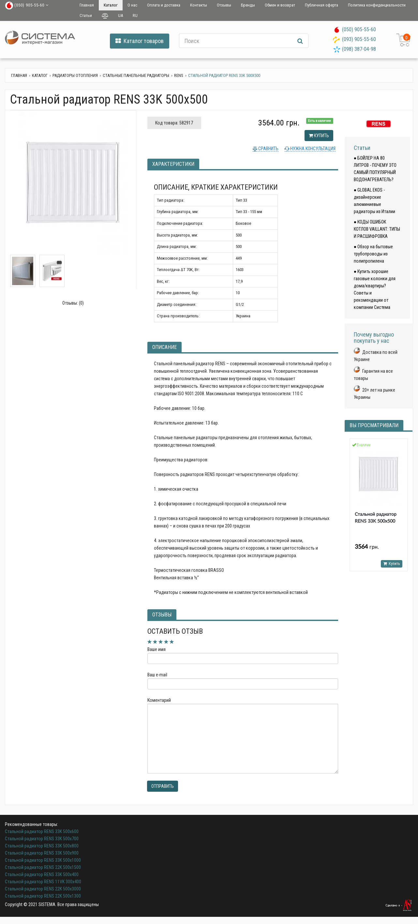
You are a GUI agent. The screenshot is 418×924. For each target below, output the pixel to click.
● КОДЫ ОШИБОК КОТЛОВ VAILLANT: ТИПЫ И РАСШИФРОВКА (377, 229)
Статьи (86, 15)
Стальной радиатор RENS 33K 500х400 (42, 874)
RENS (178, 75)
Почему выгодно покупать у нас (374, 337)
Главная (87, 5)
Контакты (198, 5)
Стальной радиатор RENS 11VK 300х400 (43, 881)
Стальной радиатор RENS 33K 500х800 (42, 845)
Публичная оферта (321, 5)
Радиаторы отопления (75, 75)
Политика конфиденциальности (377, 5)
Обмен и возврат (280, 5)
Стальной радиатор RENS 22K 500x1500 (43, 867)
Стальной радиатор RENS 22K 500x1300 (43, 896)
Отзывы (224, 5)
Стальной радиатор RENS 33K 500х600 (42, 831)
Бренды (248, 5)
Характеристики (173, 164)
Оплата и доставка (163, 5)
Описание (164, 347)
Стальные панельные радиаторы (136, 75)
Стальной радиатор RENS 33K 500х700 (42, 838)
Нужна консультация (312, 148)
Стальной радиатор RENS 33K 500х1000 (43, 860)
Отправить (162, 786)
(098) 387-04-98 (359, 49)
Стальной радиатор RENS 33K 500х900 (42, 853)
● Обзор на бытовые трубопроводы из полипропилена (373, 254)
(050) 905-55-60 (359, 29)
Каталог (111, 5)
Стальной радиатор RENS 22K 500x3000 (43, 888)
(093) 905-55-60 (359, 39)
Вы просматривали (374, 425)
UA (120, 15)
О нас (132, 5)
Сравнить (267, 148)
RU (135, 15)
